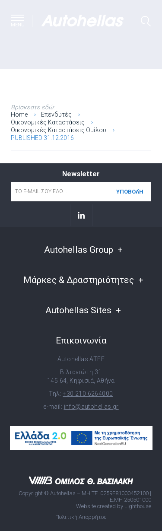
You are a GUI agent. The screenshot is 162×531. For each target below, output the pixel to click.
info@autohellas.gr (91, 406)
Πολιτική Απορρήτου (81, 517)
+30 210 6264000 (88, 393)
